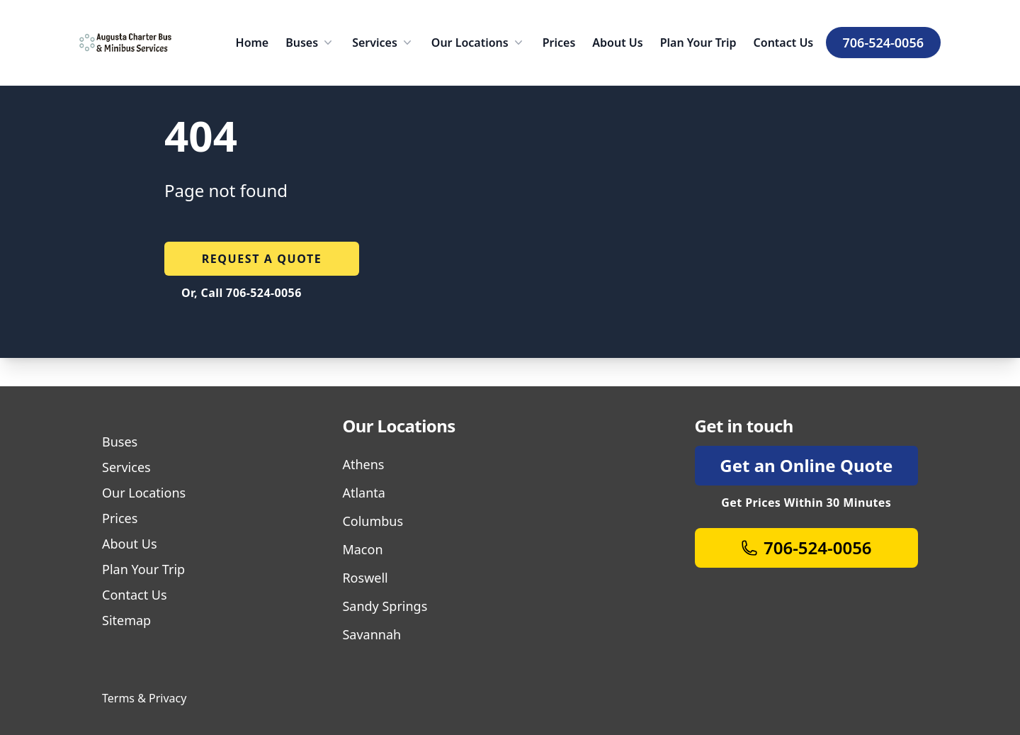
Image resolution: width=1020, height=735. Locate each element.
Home (252, 42)
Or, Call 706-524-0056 (241, 293)
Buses (310, 42)
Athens (363, 464)
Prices (559, 42)
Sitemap (126, 620)
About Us (617, 42)
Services (383, 42)
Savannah (371, 634)
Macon (362, 549)
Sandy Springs (384, 606)
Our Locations (478, 42)
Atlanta (363, 492)
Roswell (364, 577)
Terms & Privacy (144, 698)
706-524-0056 (883, 42)
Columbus (372, 520)
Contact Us (784, 42)
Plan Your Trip (698, 42)
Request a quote (262, 258)
